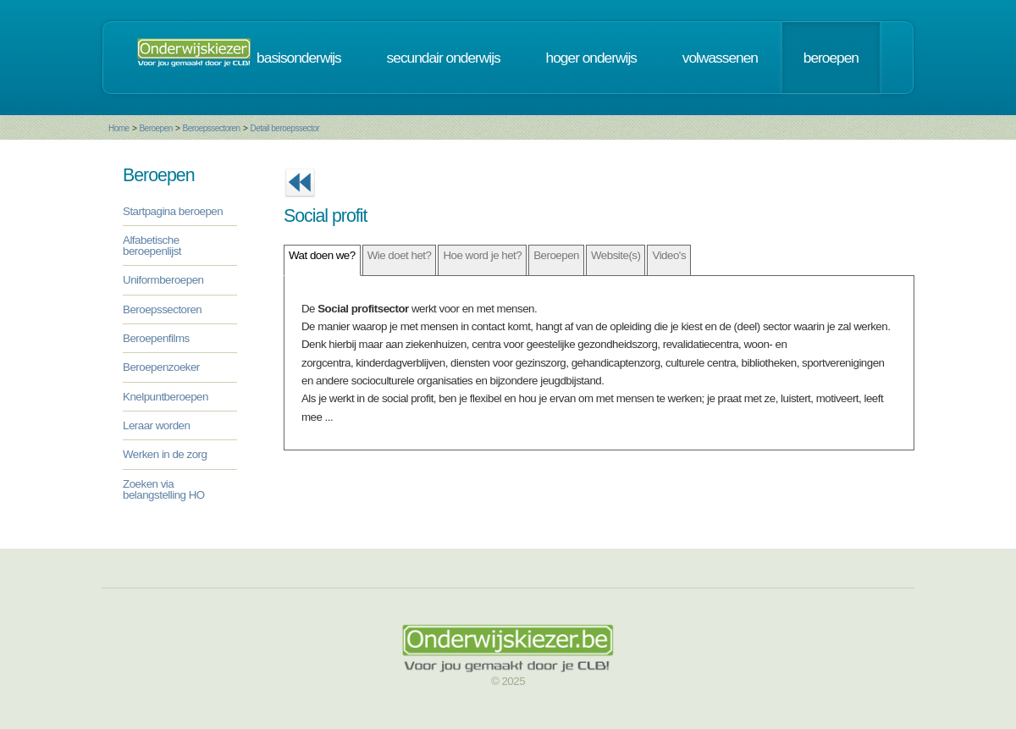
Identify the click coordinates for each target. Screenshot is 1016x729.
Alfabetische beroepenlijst (152, 245)
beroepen (831, 57)
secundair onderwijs (443, 57)
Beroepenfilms (156, 338)
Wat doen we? (322, 255)
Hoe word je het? (482, 255)
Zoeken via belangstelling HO (164, 489)
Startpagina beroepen (173, 211)
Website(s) (615, 255)
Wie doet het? (399, 255)
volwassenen (720, 57)
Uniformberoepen (163, 279)
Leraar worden (156, 425)
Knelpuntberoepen (165, 396)
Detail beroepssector (284, 128)
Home (119, 128)
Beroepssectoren (211, 128)
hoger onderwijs (591, 57)
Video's (669, 255)
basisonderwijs (299, 57)
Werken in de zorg (165, 454)
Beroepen (155, 128)
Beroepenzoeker (161, 367)
